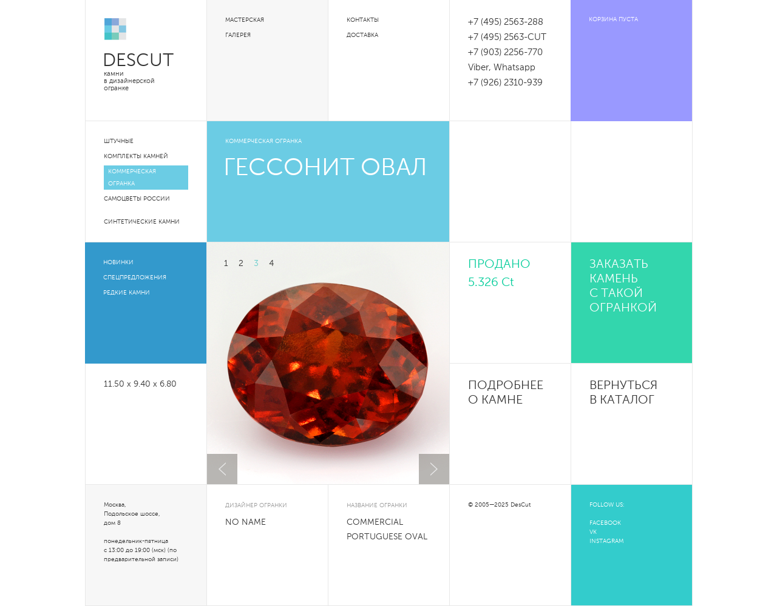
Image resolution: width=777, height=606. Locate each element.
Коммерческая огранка (132, 177)
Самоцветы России (137, 199)
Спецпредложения (134, 278)
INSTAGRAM (606, 541)
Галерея (238, 35)
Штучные (119, 141)
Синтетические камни (142, 222)
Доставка (362, 35)
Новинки (118, 262)
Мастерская (244, 20)
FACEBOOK (605, 523)
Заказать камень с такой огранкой (623, 287)
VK (593, 532)
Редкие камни (126, 293)
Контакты (363, 20)
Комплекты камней (136, 156)
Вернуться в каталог (623, 393)
